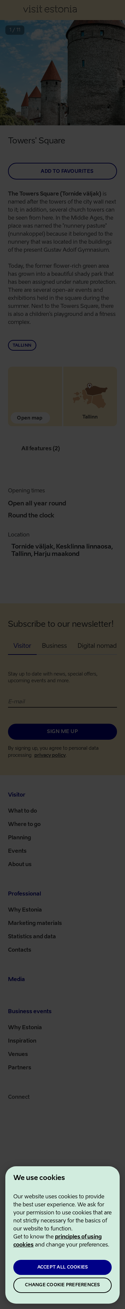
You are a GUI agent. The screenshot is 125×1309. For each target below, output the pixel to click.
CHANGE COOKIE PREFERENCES (62, 1285)
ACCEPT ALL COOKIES (62, 1267)
